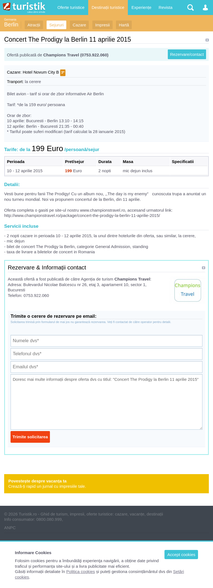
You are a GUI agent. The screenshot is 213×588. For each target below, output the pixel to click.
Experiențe (141, 7)
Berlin (11, 24)
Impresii (102, 24)
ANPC (10, 527)
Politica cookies (80, 571)
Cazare (79, 24)
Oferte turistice (71, 7)
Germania (10, 19)
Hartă (124, 24)
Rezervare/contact (187, 54)
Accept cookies (181, 554)
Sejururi (56, 24)
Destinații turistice (108, 7)
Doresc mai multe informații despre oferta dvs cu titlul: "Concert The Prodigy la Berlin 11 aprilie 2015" (106, 402)
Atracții (33, 24)
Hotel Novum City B (41, 72)
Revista (166, 7)
